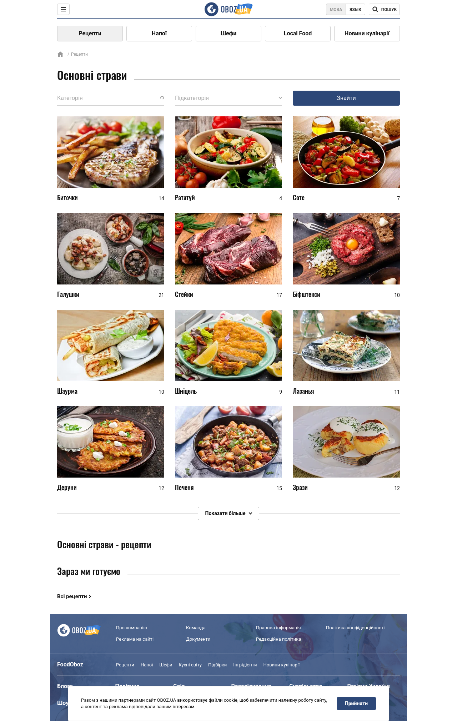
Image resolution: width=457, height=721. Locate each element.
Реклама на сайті (135, 639)
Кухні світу (190, 664)
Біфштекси (306, 294)
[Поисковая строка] (384, 9)
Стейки (184, 294)
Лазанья (303, 390)
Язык (355, 9)
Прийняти (356, 703)
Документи (198, 639)
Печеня (184, 487)
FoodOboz (70, 664)
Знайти (346, 98)
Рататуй (185, 197)
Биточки (67, 197)
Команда (196, 627)
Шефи (229, 33)
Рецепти (90, 33)
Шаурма (67, 390)
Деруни (67, 487)
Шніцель (186, 390)
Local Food (298, 33)
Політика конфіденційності (355, 627)
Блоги (65, 686)
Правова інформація (278, 627)
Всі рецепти (72, 596)
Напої (159, 33)
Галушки (68, 294)
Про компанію (131, 627)
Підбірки (217, 664)
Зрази (300, 487)
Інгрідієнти (245, 664)
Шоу (63, 703)
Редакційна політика (278, 639)
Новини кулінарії (367, 33)
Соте (299, 197)
